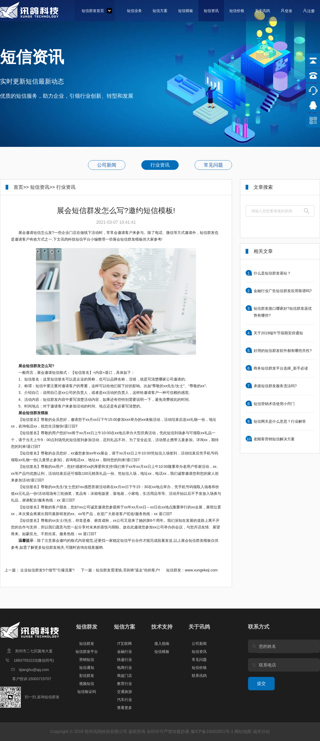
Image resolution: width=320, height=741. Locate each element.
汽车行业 (124, 699)
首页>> (21, 187)
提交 (261, 683)
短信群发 (86, 627)
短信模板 (185, 11)
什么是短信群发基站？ (272, 273)
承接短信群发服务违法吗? (275, 386)
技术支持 (162, 627)
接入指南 (161, 643)
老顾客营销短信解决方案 (274, 439)
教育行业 (124, 683)
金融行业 (124, 651)
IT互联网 (124, 643)
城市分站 (261, 731)
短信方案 (160, 11)
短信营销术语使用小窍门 (274, 404)
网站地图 (242, 731)
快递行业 (124, 659)
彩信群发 (86, 675)
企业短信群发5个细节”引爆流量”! (47, 570)
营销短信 (86, 659)
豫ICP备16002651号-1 (212, 731)
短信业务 (134, 11)
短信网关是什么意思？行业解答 (280, 421)
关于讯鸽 (262, 11)
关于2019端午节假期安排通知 (278, 333)
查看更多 (124, 707)
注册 (309, 11)
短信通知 (86, 667)
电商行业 (124, 667)
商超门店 (124, 675)
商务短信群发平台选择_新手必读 (281, 368)
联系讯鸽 (199, 675)
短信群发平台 (86, 651)
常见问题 (213, 165)
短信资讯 (211, 11)
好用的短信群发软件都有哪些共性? (283, 350)
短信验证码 (86, 691)
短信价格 (236, 11)
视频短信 (86, 683)
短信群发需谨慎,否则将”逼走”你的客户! (128, 570)
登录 (286, 11)
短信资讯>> (42, 187)
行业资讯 (160, 165)
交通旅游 (124, 691)
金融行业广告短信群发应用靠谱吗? (283, 291)
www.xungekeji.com (201, 570)
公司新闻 (106, 165)
